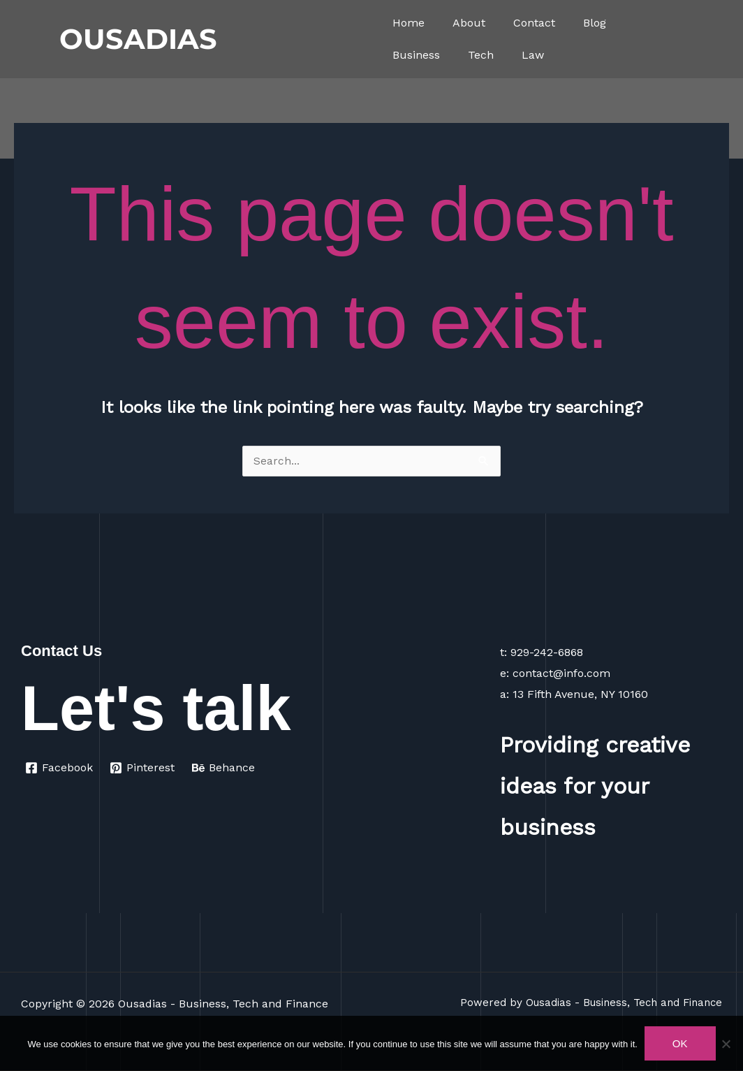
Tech (481, 54)
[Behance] (224, 768)
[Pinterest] (143, 768)
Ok (680, 1043)
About (469, 22)
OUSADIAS (138, 39)
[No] (726, 1044)
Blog (594, 22)
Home (408, 22)
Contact (534, 22)
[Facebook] (59, 768)
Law (533, 54)
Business (416, 54)
